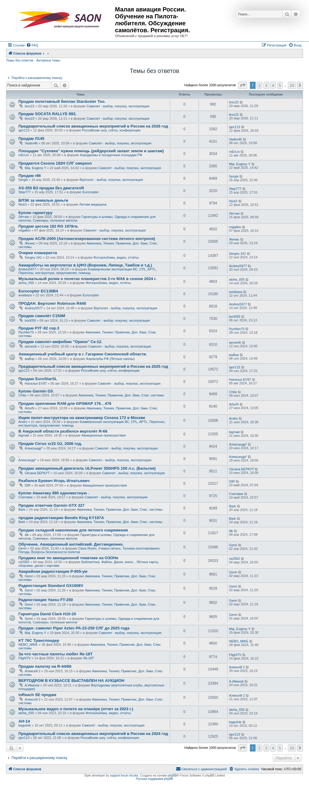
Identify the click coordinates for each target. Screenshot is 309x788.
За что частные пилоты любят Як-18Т (55, 654)
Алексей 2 (32, 671)
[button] (242, 85)
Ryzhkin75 (26, 332)
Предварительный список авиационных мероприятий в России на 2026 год (93, 126)
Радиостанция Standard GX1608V (50, 585)
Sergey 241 (33, 257)
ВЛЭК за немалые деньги (43, 200)
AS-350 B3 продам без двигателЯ (51, 188)
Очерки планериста (37, 253)
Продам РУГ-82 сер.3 (38, 328)
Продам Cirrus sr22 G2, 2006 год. (50, 443)
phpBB (172, 775)
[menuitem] (32, 45)
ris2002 (23, 562)
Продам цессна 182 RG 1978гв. (48, 226)
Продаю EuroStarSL (37, 379)
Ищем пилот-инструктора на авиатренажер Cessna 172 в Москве (81, 417)
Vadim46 (31, 143)
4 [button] (273, 85)
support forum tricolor (124, 775)
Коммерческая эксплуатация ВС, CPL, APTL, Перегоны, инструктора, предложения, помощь (87, 271)
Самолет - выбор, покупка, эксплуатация (118, 106)
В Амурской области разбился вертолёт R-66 (62, 431)
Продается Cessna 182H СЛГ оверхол (55, 163)
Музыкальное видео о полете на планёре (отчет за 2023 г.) (75, 709)
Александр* (34, 448)
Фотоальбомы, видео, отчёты (116, 257)
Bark (21, 509)
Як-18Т (88, 658)
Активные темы (48, 60)
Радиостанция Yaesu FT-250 (45, 599)
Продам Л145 (31, 138)
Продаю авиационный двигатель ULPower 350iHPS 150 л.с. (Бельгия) (87, 468)
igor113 (24, 130)
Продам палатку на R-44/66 (45, 666)
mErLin (23, 155)
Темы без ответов (19, 60)
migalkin (24, 230)
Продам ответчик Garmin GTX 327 (51, 505)
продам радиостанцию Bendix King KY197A (61, 517)
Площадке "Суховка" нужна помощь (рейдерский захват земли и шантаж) (91, 151)
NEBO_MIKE (28, 644)
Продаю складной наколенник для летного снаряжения (73, 530)
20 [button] (292, 85)
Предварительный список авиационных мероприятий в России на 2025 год (93, 366)
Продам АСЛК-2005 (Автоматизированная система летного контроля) (86, 238)
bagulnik (24, 725)
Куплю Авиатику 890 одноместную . (53, 493)
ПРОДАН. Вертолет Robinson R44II (52, 303)
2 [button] (259, 85)
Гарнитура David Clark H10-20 (47, 614)
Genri (22, 548)
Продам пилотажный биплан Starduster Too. (62, 101)
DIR (27, 485)
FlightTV (24, 658)
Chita (22, 395)
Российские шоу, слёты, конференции (111, 130)
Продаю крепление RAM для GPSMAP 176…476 (64, 403)
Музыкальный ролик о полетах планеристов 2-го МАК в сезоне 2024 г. (87, 278)
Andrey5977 (27, 269)
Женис (30, 243)
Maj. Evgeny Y (35, 168)
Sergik (23, 179)
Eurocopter (90, 192)
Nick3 (22, 204)
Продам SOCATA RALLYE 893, (47, 114)
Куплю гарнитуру (35, 212)
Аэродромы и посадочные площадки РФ (111, 155)
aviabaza (25, 295)
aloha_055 (26, 283)
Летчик (23, 217)
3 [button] (266, 85)
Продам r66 (29, 175)
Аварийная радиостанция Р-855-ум (53, 571)
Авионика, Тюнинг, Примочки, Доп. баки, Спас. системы (121, 395)
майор (29, 359)
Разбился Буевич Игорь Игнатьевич (54, 480)
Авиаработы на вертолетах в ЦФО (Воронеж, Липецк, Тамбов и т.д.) (85, 265)
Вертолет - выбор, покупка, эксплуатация (111, 179)
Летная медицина (93, 204)
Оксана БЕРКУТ (37, 473)
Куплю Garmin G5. (36, 391)
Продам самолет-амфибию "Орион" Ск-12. (60, 341)
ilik (27, 535)
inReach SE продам (37, 694)
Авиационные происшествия (103, 435)
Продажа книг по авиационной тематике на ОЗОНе (68, 558)
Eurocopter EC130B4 (38, 291)
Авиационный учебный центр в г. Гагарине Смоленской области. (82, 354)
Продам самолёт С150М (41, 316)
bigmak (23, 435)
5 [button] (280, 85)
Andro (22, 422)
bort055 (30, 320)
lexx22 (29, 106)
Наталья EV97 (36, 383)
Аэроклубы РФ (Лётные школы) (110, 359)
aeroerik (31, 346)
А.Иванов (32, 685)
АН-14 (24, 721)
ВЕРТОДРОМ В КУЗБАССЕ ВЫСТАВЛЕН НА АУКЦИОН (71, 680)
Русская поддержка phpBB (154, 778)
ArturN (29, 408)
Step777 (24, 192)
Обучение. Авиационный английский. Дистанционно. (71, 544)
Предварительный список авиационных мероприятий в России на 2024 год (93, 733)
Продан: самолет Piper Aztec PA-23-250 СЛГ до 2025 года (73, 628)
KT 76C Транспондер (38, 640)
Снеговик (25, 497)
